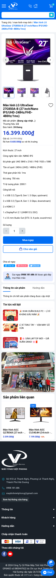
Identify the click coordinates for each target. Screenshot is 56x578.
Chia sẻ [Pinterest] (21, 266)
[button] (50, 60)
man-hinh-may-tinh (22, 22)
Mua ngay (28, 240)
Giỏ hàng (53, 6)
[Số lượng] (14, 231)
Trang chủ (6, 22)
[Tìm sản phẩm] (28, 15)
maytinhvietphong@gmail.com (22, 493)
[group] (28, 60)
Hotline (30, 6)
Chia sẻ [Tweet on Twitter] (34, 266)
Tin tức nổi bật (12, 304)
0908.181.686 (12, 488)
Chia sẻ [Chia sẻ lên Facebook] (9, 266)
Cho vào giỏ (30, 249)
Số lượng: (7, 225)
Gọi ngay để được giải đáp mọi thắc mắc (31, 276)
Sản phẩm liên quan (18, 397)
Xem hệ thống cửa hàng (15, 499)
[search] (51, 15)
